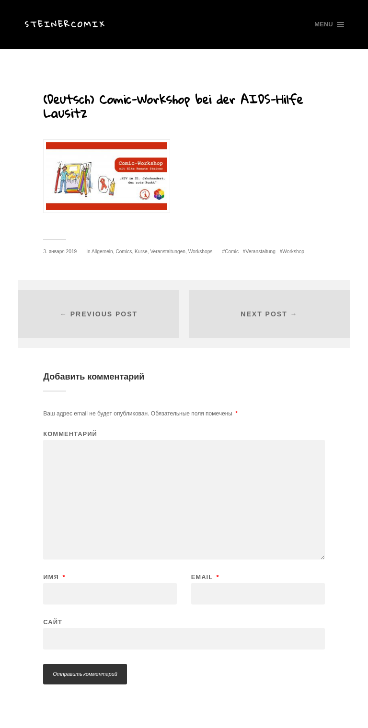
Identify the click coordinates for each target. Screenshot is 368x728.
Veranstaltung (261, 251)
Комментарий (70, 434)
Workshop (293, 251)
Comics (123, 251)
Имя (54, 577)
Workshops (200, 251)
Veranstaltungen (167, 251)
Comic (232, 251)
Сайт (52, 621)
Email (205, 577)
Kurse (141, 251)
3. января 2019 (60, 251)
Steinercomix (64, 24)
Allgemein (102, 251)
